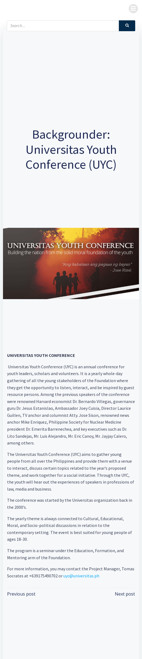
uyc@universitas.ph (81, 575)
